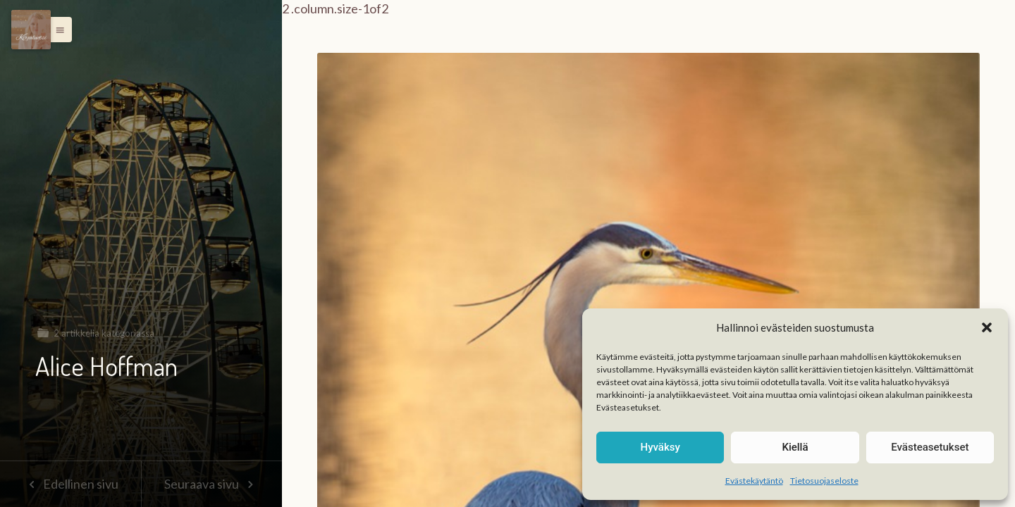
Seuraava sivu (211, 484)
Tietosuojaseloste (824, 480)
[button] (987, 327)
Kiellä (795, 447)
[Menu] (31, 29)
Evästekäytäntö (754, 480)
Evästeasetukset (929, 447)
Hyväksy (660, 447)
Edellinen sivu (70, 484)
